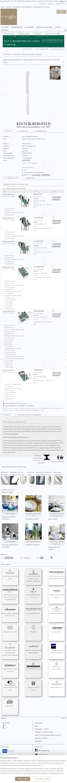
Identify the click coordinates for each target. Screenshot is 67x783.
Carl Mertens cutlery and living (10, 686)
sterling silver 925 (38, 7)
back (4, 718)
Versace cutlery (56, 666)
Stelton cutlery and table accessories (10, 667)
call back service (60, 3)
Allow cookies (22, 779)
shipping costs (41, 729)
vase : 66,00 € (53, 519)
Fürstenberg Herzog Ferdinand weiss (56, 506)
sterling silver (16, 448)
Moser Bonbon (10, 504)
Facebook (43, 751)
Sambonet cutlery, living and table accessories (33, 649)
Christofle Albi (10, 533)
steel (54, 440)
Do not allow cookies (42, 779)
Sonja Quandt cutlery (56, 610)
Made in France (9, 36)
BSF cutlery (10, 703)
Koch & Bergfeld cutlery (33, 610)
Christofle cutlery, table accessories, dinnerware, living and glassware (10, 594)
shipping (34, 163)
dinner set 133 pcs (17, 311)
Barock (47, 7)
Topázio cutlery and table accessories (56, 593)
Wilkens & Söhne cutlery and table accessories (10, 612)
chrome (35, 443)
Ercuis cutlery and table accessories (33, 593)
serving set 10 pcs (17, 370)
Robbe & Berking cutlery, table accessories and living (56, 574)
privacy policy (41, 738)
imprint (38, 741)
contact (39, 723)
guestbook (43, 3)
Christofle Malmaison (33, 533)
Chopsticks (37, 34)
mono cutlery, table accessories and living (56, 649)
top (63, 718)
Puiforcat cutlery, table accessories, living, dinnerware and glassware (33, 576)
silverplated (27, 158)
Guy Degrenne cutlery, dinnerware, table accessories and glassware (10, 650)
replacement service (41, 36)
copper (26, 429)
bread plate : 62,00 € (32, 519)
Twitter (42, 755)
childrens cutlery (24, 34)
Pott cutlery (33, 629)
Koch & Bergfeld (27, 7)
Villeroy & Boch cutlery (56, 684)
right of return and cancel (48, 735)
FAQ (36, 726)
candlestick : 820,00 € (32, 544)
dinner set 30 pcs (17, 241)
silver (19, 427)
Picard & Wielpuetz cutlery (33, 666)
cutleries (8, 7)
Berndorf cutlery (56, 629)
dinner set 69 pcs (17, 267)
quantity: (25, 175)
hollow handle (12, 440)
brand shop (28, 49)
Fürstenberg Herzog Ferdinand (56, 534)
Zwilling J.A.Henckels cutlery (33, 686)
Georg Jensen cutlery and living (10, 574)
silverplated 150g (42, 49)
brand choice (16, 7)
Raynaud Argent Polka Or (33, 506)
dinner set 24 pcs (17, 218)
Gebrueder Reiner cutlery (10, 629)
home (2, 7)
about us (51, 3)
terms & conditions (44, 732)
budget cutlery (25, 36)
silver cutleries (9, 34)
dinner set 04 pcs (17, 194)
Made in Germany (52, 34)
